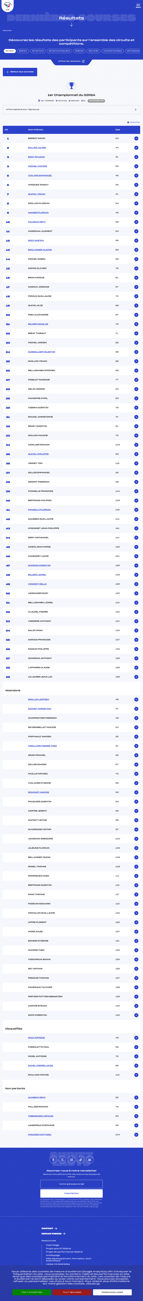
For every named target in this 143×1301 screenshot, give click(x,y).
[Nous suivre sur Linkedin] (90, 1159)
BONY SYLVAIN (36, 157)
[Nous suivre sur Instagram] (71, 1159)
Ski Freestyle (133, 51)
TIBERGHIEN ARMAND (40, 1116)
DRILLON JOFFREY (38, 700)
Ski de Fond (38, 51)
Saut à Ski (93, 51)
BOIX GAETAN (36, 241)
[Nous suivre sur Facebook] (53, 1159)
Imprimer (133, 122)
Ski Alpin (10, 51)
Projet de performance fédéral (64, 1252)
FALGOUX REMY (37, 222)
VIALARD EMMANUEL (40, 176)
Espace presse (51, 1234)
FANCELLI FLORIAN (39, 510)
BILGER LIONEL (37, 575)
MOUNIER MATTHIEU (39, 1135)
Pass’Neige (52, 1245)
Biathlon (23, 51)
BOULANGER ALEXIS (40, 250)
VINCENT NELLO (37, 584)
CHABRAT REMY (37, 1098)
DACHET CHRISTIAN (39, 709)
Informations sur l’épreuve (71, 109)
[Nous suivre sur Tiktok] (80, 1159)
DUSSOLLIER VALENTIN (41, 352)
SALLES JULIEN (37, 148)
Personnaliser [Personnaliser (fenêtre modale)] (112, 1292)
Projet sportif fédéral (58, 1249)
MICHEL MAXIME (37, 166)
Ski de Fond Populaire (59, 51)
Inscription (71, 1193)
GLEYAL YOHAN (36, 194)
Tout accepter (31, 1292)
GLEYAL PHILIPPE (38, 454)
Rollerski (79, 51)
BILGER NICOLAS (38, 324)
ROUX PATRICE (36, 1038)
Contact (47, 1229)
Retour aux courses (20, 72)
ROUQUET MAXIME (38, 792)
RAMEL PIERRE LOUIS (40, 1066)
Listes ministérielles (58, 1264)
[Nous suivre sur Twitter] (62, 1159)
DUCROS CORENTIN (39, 565)
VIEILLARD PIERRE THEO (42, 746)
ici (97, 1206)
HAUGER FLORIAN (38, 213)
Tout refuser (72, 1292)
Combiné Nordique (112, 51)
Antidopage (53, 1255)
